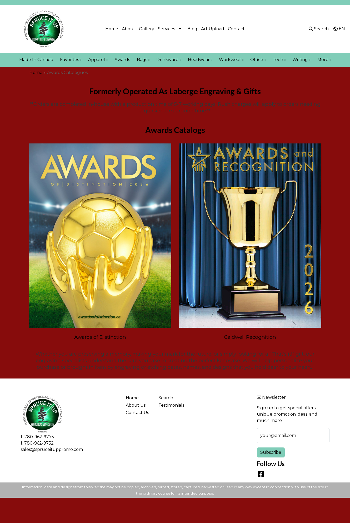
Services (166, 28)
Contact (236, 28)
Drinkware (168, 60)
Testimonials (171, 405)
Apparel (97, 60)
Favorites (70, 60)
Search (165, 397)
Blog (192, 28)
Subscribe (270, 452)
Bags (143, 60)
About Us (136, 405)
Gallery (146, 28)
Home (111, 28)
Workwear (231, 60)
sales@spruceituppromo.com (52, 449)
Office (258, 60)
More (324, 60)
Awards (122, 59)
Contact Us (137, 412)
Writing (301, 60)
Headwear (200, 60)
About (128, 28)
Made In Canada (36, 59)
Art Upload (212, 28)
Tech (279, 60)
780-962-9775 (39, 436)
